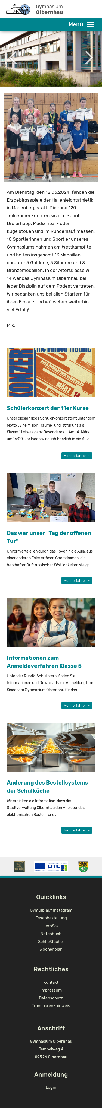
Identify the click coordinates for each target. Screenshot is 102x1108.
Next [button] (89, 57)
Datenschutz (51, 998)
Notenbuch (51, 933)
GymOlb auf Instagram (51, 910)
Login (51, 1087)
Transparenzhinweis (51, 1005)
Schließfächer (51, 941)
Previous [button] (12, 57)
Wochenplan (51, 949)
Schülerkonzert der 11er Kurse (48, 408)
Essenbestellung (51, 918)
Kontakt (51, 982)
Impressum (51, 990)
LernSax (51, 925)
